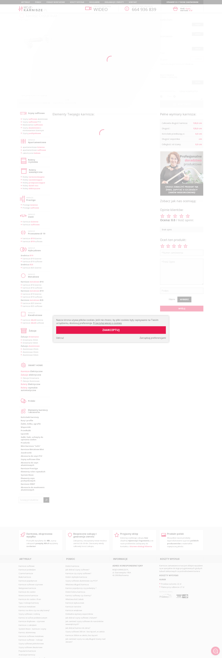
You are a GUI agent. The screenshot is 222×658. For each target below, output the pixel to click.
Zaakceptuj (111, 330)
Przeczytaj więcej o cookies (107, 323)
